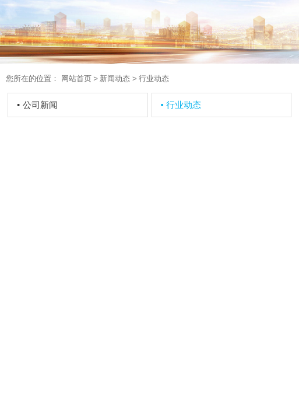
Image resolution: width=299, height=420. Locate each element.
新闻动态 (115, 78)
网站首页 (76, 78)
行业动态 (181, 105)
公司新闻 (37, 105)
